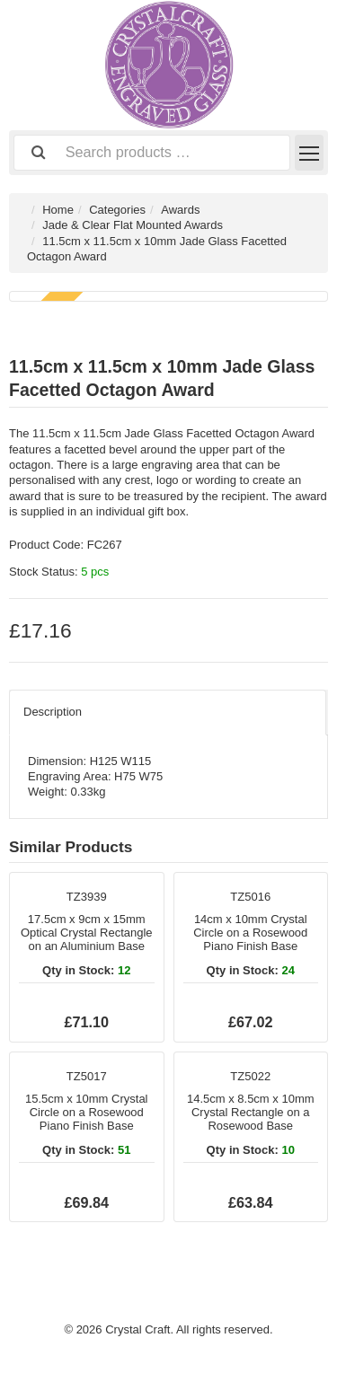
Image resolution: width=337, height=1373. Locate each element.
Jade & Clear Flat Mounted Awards (132, 225)
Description (52, 711)
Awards (180, 209)
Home (58, 209)
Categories (117, 209)
